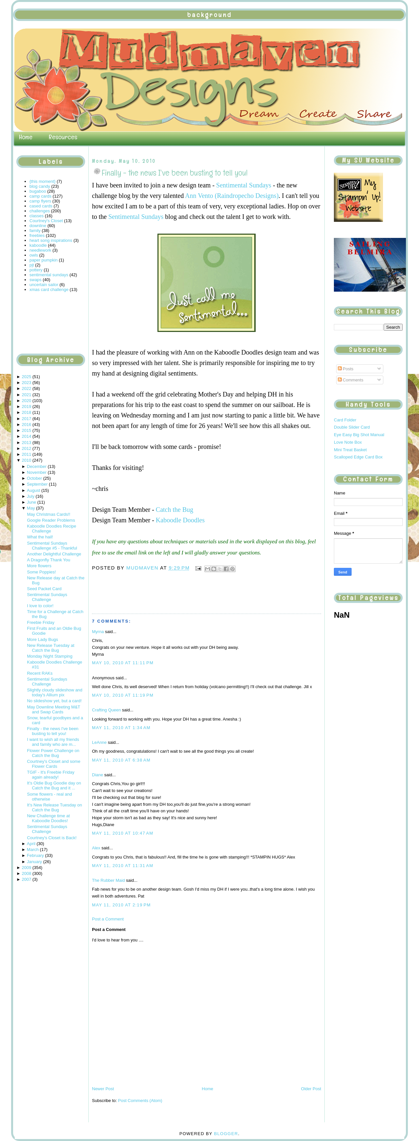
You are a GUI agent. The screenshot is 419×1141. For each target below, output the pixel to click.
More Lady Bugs (42, 639)
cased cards (40, 205)
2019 (26, 406)
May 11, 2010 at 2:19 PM (121, 904)
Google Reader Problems (51, 520)
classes (36, 215)
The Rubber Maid (108, 880)
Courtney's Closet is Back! (51, 837)
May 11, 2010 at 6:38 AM (121, 760)
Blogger (226, 1133)
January (34, 861)
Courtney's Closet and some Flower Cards (53, 764)
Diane (97, 774)
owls (33, 255)
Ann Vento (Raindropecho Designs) (232, 195)
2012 (26, 448)
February (35, 855)
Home (25, 137)
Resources (63, 137)
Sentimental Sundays (243, 185)
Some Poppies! (41, 572)
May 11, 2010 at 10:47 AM (122, 833)
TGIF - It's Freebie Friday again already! (50, 775)
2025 (26, 376)
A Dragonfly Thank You (48, 559)
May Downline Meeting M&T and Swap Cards (53, 709)
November (36, 472)
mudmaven (143, 567)
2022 (26, 388)
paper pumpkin (43, 260)
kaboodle (38, 245)
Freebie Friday (40, 622)
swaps (35, 279)
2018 (26, 412)
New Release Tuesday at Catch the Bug (50, 648)
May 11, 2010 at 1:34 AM (121, 727)
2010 (26, 460)
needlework (40, 250)
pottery (36, 269)
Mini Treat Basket (350, 449)
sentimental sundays (48, 274)
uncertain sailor (43, 284)
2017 (26, 418)
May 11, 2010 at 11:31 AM (122, 865)
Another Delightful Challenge (54, 553)
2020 (26, 400)
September (37, 484)
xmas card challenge (48, 289)
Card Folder (345, 419)
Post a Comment (108, 919)
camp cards (40, 196)
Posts (346, 368)
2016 (26, 424)
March (33, 849)
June (31, 502)
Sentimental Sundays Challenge (47, 597)
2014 (26, 436)
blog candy (39, 186)
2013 (26, 442)
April (31, 843)
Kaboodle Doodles (180, 520)
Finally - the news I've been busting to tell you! (52, 731)
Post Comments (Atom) (140, 1100)
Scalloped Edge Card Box (358, 456)
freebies (37, 235)
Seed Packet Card (44, 588)
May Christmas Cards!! (48, 514)
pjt (31, 264)
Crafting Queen (106, 709)
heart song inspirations (50, 240)
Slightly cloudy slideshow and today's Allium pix (54, 692)
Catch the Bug (174, 509)
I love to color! (40, 605)
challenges (39, 210)
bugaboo (37, 191)
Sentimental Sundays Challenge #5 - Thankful (52, 546)
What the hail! (40, 536)
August (33, 490)
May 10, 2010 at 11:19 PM (123, 695)
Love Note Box (348, 442)
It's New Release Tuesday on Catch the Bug (54, 807)
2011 (26, 454)
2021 (26, 394)
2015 (26, 430)
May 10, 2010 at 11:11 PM (123, 662)
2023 (26, 382)
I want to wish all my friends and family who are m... (53, 742)
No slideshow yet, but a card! (54, 700)
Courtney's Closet (46, 220)
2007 (26, 879)
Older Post (311, 1088)
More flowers (39, 565)
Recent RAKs (39, 673)
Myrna (98, 631)
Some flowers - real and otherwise (49, 797)
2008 (26, 873)
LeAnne (99, 742)
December (36, 466)
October (34, 478)
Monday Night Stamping (49, 656)
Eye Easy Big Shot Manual (359, 434)
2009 (26, 867)
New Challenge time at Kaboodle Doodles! (48, 818)
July (30, 496)
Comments (350, 379)
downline (37, 225)
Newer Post (103, 1088)
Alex (96, 847)
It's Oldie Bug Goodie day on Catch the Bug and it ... (54, 785)
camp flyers (40, 201)
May (31, 508)
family (35, 230)
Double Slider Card (352, 427)
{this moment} (42, 181)
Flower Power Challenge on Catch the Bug (53, 753)
